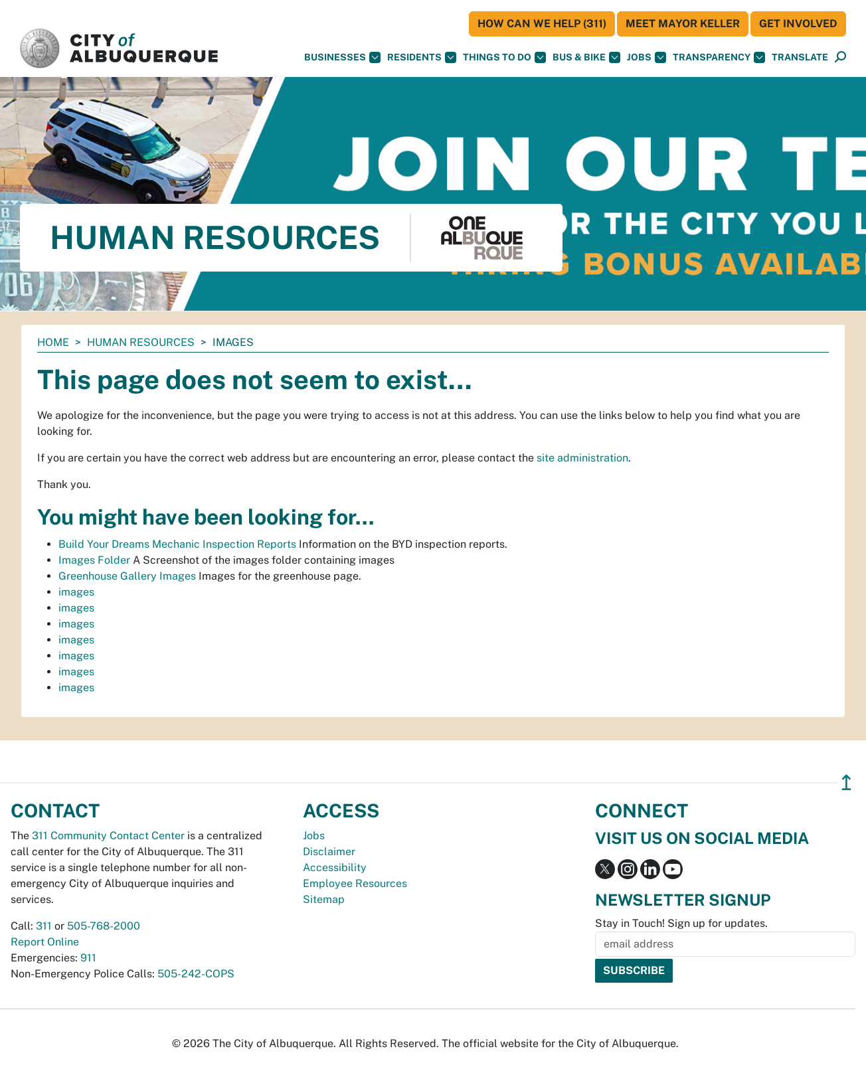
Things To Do (504, 57)
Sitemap (324, 899)
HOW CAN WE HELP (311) (541, 23)
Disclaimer (329, 851)
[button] (800, 57)
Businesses (342, 57)
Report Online (45, 942)
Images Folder (94, 560)
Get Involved (798, 23)
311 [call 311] (44, 926)
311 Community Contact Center (108, 835)
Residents (421, 57)
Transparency (719, 57)
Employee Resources (355, 883)
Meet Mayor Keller (683, 23)
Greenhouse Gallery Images (127, 576)
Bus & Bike (586, 57)
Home (53, 342)
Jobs (646, 57)
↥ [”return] (846, 782)
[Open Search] (840, 57)
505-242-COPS (195, 973)
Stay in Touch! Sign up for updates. (681, 923)
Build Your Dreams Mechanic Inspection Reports (177, 544)
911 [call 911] (88, 957)
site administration (582, 458)
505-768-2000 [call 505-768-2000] (103, 926)
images (76, 592)
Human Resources (141, 342)
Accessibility (335, 867)
